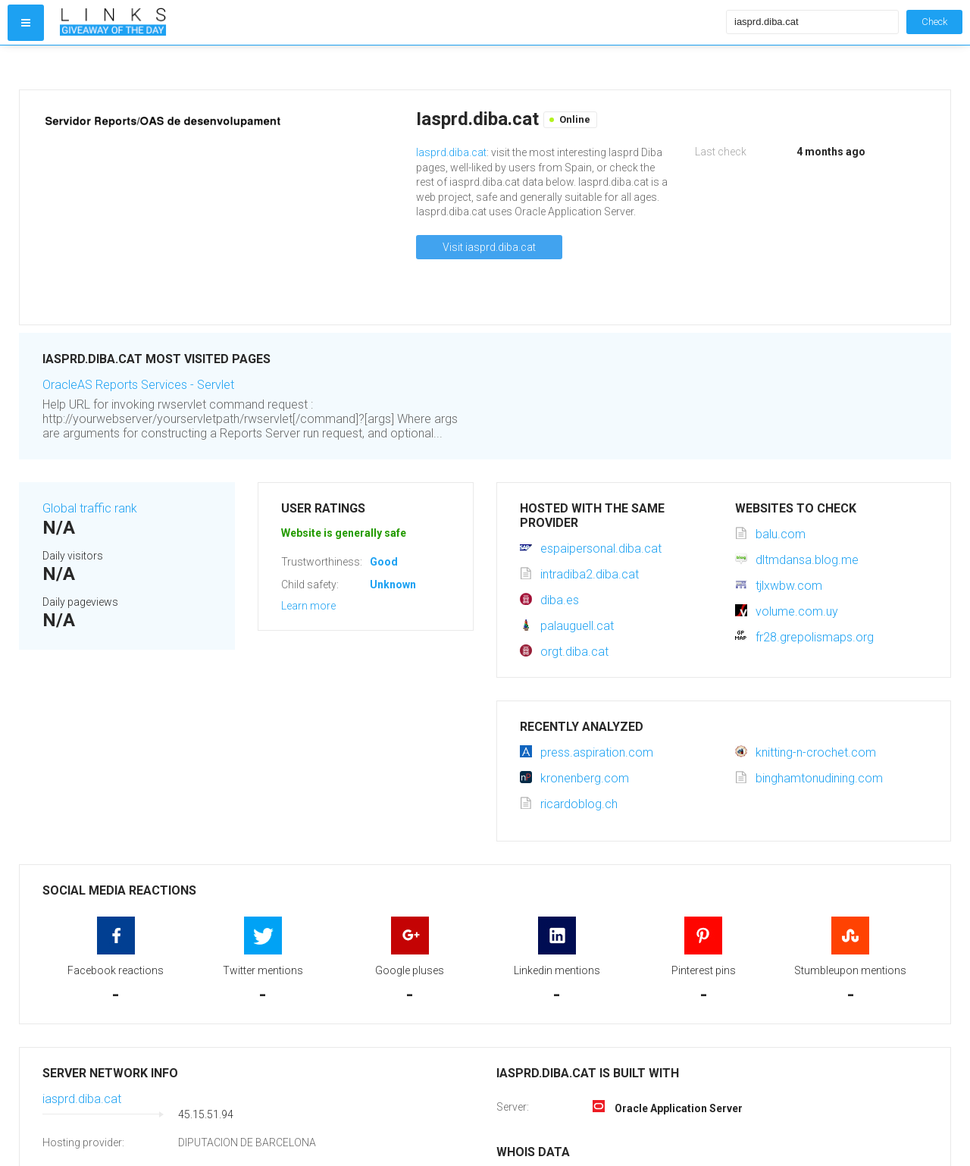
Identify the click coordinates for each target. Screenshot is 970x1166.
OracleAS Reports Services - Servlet (138, 385)
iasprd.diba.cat (81, 1099)
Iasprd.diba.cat (451, 152)
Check (934, 21)
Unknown (393, 584)
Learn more (308, 606)
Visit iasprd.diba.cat (489, 247)
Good (384, 562)
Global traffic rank (89, 508)
